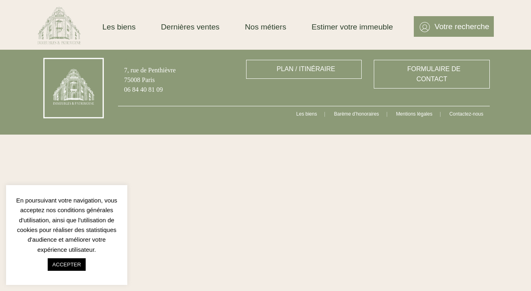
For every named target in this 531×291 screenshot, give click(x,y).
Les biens (118, 27)
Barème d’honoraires (356, 114)
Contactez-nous (466, 114)
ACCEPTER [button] (67, 264)
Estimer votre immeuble (352, 27)
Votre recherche (461, 26)
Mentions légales (414, 114)
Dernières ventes (190, 27)
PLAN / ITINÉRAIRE (306, 68)
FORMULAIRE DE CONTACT (434, 73)
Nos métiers (265, 27)
